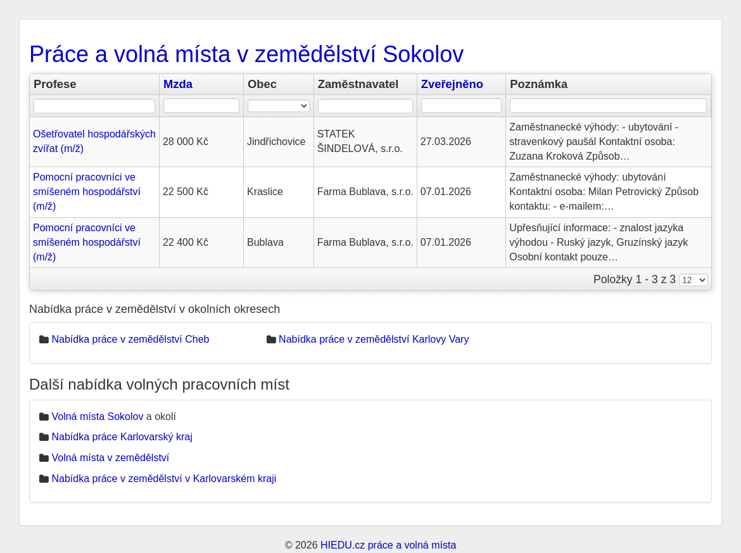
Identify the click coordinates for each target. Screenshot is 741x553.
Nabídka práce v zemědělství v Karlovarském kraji (163, 478)
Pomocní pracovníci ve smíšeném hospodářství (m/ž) (87, 192)
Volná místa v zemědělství (110, 457)
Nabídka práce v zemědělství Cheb (130, 339)
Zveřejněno (452, 84)
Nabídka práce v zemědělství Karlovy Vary (374, 339)
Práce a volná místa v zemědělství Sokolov (246, 54)
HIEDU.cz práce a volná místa (388, 545)
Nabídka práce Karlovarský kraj (121, 436)
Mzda (178, 84)
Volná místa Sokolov (97, 416)
